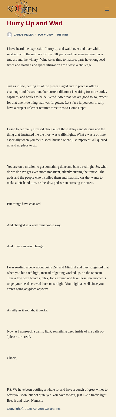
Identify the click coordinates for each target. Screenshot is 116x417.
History (63, 34)
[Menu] (107, 9)
